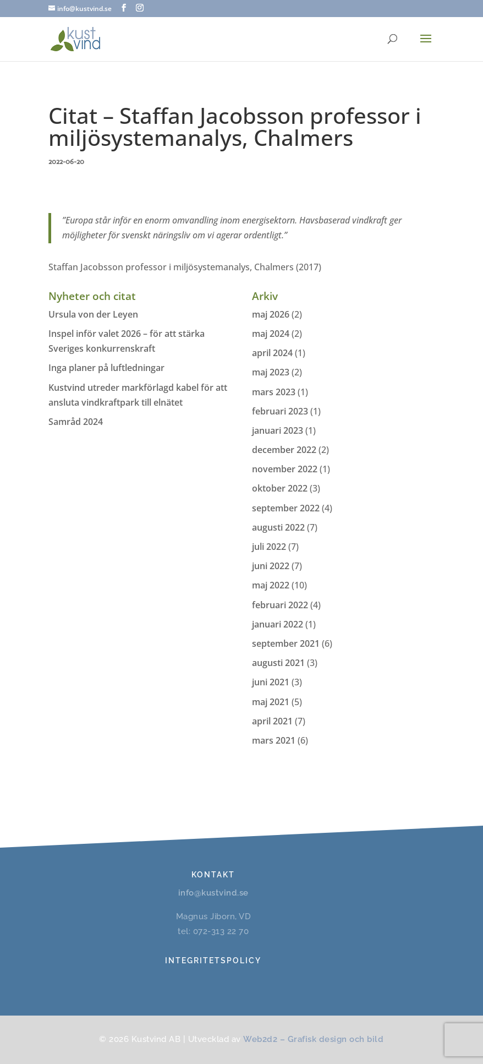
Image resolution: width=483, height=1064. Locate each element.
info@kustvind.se (213, 893)
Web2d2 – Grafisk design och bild (313, 1039)
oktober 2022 (280, 488)
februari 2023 (280, 411)
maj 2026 (270, 314)
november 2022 (284, 469)
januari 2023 (277, 430)
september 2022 (286, 508)
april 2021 (272, 721)
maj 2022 (270, 585)
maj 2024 (270, 334)
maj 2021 (270, 702)
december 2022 (284, 450)
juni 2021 (270, 682)
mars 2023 (273, 392)
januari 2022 (277, 624)
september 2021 (286, 643)
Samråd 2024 (75, 422)
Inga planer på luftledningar (106, 368)
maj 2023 (270, 372)
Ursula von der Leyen (93, 314)
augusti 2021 (278, 663)
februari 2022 (280, 605)
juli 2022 (269, 547)
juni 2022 (270, 566)
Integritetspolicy (213, 960)
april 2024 (272, 353)
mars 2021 (273, 740)
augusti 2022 (278, 527)
